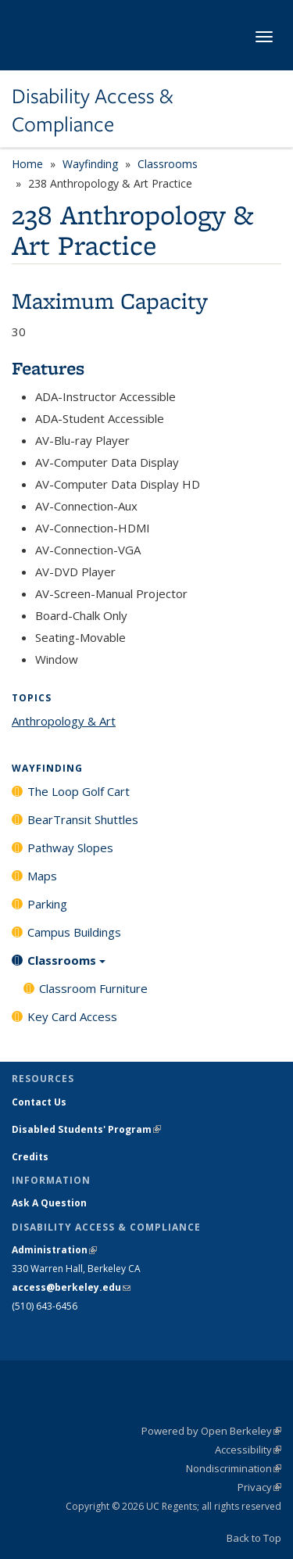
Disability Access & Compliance (92, 110)
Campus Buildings (74, 932)
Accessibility (248, 1450)
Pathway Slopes (70, 847)
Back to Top (254, 1538)
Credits (30, 1156)
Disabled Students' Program (86, 1129)
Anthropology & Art (64, 721)
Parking (47, 904)
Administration (54, 1249)
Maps (42, 875)
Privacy (259, 1487)
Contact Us (39, 1102)
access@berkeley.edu (71, 1287)
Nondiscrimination (233, 1468)
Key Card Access (72, 1016)
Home (27, 163)
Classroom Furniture (93, 988)
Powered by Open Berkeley (211, 1431)
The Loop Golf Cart (78, 791)
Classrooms (168, 163)
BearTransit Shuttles (82, 819)
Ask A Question (49, 1203)
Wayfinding (90, 163)
